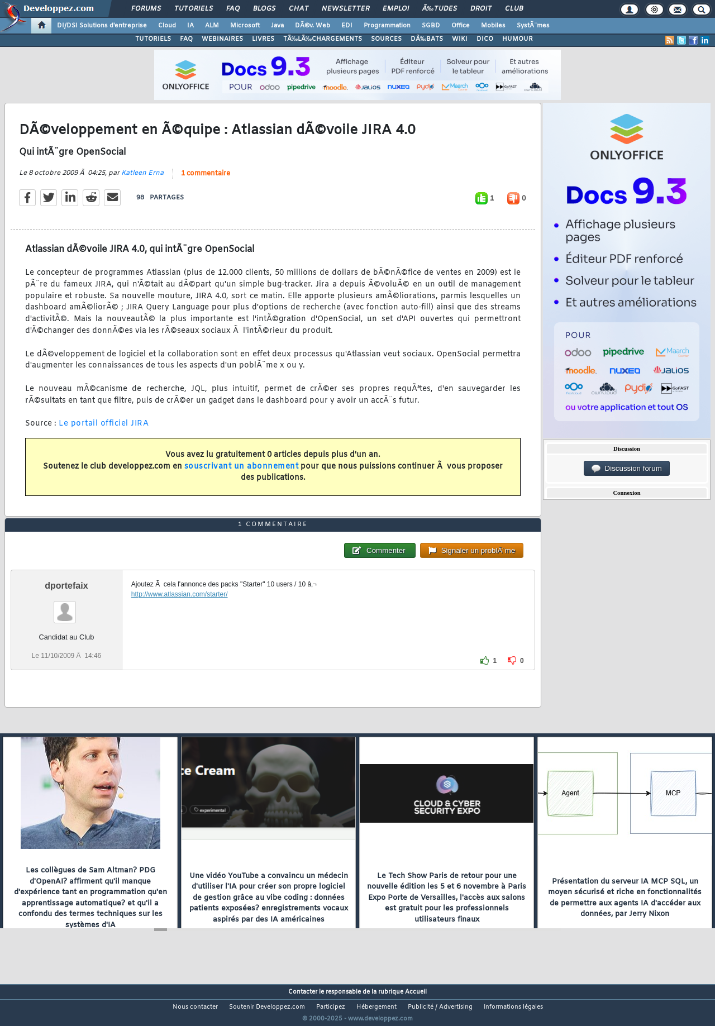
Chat (298, 8)
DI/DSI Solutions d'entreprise (102, 26)
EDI (346, 26)
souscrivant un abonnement (241, 473)
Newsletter (345, 8)
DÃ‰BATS (427, 39)
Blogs (264, 8)
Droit (481, 8)
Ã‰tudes (439, 8)
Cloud (167, 26)
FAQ (233, 8)
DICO (484, 39)
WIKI (460, 39)
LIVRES (263, 39)
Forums (146, 8)
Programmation (387, 26)
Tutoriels (193, 8)
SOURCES (386, 39)
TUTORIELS (153, 39)
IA (190, 26)
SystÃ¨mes (533, 26)
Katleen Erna (142, 179)
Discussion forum (627, 468)
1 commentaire (205, 180)
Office (460, 26)
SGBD (431, 26)
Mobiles (493, 26)
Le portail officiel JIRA (104, 431)
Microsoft (245, 26)
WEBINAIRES (222, 39)
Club (514, 8)
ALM (212, 26)
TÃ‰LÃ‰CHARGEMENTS (322, 39)
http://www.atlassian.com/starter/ (179, 615)
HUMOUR (517, 39)
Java (277, 26)
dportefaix (66, 606)
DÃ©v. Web (312, 26)
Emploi (396, 8)
